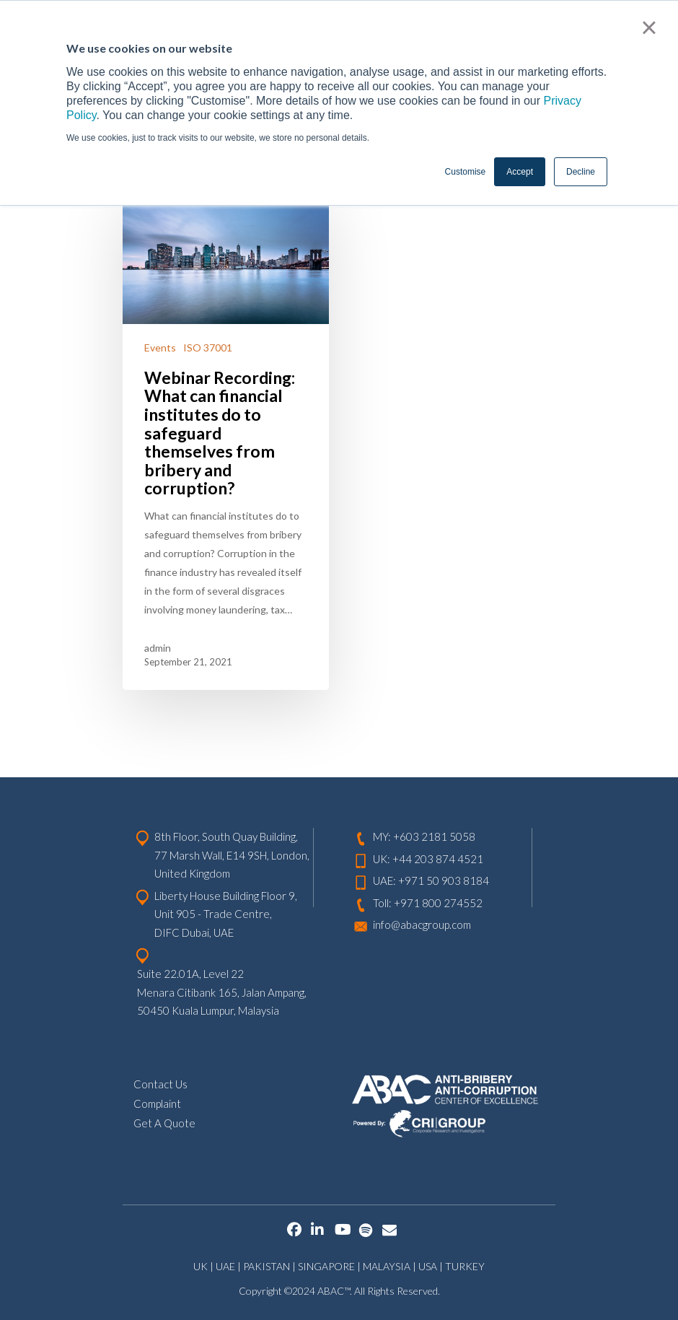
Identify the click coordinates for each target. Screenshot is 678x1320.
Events (160, 347)
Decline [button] (580, 172)
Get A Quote (164, 1122)
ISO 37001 (207, 347)
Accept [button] (519, 172)
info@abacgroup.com (422, 923)
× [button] (648, 27)
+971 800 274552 (438, 902)
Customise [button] (465, 172)
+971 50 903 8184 (443, 879)
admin (157, 648)
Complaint (157, 1102)
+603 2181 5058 (434, 835)
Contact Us (160, 1083)
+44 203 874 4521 (437, 858)
